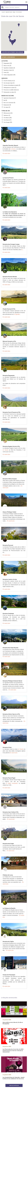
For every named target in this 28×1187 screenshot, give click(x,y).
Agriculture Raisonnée (9, 98)
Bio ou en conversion (8, 102)
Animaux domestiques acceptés (11, 85)
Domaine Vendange (8, 613)
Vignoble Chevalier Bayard (10, 145)
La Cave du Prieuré (8, 177)
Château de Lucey (8, 875)
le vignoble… (17, 314)
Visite (5, 72)
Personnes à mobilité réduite (10, 89)
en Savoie (5, 450)
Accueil (3, 12)
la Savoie (13, 149)
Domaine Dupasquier (9, 375)
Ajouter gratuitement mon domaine (12, 52)
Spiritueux (6, 115)
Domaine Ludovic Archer (10, 579)
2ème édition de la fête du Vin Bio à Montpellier (13, 1023)
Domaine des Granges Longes (11, 244)
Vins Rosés (6, 120)
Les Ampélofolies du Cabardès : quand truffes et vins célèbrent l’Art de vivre (13, 1078)
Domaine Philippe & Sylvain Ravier (12, 681)
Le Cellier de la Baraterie (10, 212)
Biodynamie (6, 105)
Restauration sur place (9, 92)
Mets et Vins (6, 65)
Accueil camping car (8, 80)
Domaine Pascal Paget (9, 778)
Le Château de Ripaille (9, 908)
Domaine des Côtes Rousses (10, 647)
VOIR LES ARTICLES (14, 1085)
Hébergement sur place (9, 87)
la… (23, 249)
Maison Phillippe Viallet (9, 512)
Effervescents (7, 113)
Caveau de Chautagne (9, 974)
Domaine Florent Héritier (10, 276)
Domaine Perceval (8, 545)
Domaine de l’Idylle (8, 941)
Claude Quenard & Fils (9, 309)
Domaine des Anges (8, 843)
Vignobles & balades (8, 67)
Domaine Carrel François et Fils (11, 412)
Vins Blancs (7, 117)
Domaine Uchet (7, 747)
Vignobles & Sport (8, 70)
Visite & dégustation (8, 74)
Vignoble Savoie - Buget (10, 12)
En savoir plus (6, 153)
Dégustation (7, 63)
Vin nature (6, 107)
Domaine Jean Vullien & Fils (10, 812)
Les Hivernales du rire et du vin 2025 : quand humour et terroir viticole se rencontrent (13, 1050)
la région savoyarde (11, 783)
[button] (12, 43)
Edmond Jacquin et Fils (9, 341)
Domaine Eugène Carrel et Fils (11, 446)
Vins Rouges (7, 122)
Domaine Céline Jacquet (10, 478)
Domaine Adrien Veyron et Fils (11, 714)
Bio (4, 100)
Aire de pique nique (8, 83)
